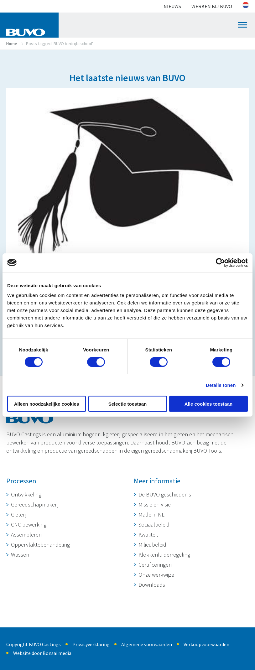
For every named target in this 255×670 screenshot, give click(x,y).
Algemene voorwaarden (146, 644)
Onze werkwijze (156, 574)
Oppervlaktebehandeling (40, 544)
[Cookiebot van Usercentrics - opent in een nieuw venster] (220, 262)
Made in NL (151, 514)
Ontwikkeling (26, 494)
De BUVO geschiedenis (164, 494)
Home (11, 43)
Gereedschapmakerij (35, 504)
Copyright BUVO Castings (33, 644)
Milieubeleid (152, 544)
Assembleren (26, 534)
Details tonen (221, 384)
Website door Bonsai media (42, 653)
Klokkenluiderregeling (164, 554)
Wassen (20, 554)
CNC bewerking (28, 524)
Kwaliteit (148, 534)
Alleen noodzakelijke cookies (46, 404)
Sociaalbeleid (153, 524)
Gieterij (19, 514)
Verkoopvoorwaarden (206, 644)
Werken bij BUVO (211, 6)
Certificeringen (155, 564)
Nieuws (172, 6)
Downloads (151, 584)
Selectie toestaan (127, 404)
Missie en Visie (154, 504)
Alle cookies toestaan (208, 404)
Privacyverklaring (91, 644)
